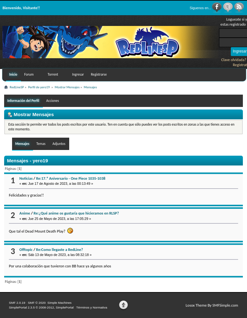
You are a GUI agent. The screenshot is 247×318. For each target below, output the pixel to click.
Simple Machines (59, 302)
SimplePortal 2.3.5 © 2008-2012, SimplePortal (41, 307)
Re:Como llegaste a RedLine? (59, 249)
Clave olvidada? (233, 59)
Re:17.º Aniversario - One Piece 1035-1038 (70, 178)
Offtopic (25, 249)
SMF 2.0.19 (17, 302)
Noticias (26, 178)
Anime (24, 213)
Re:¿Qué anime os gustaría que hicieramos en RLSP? (76, 213)
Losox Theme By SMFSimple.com (212, 305)
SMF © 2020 (37, 302)
